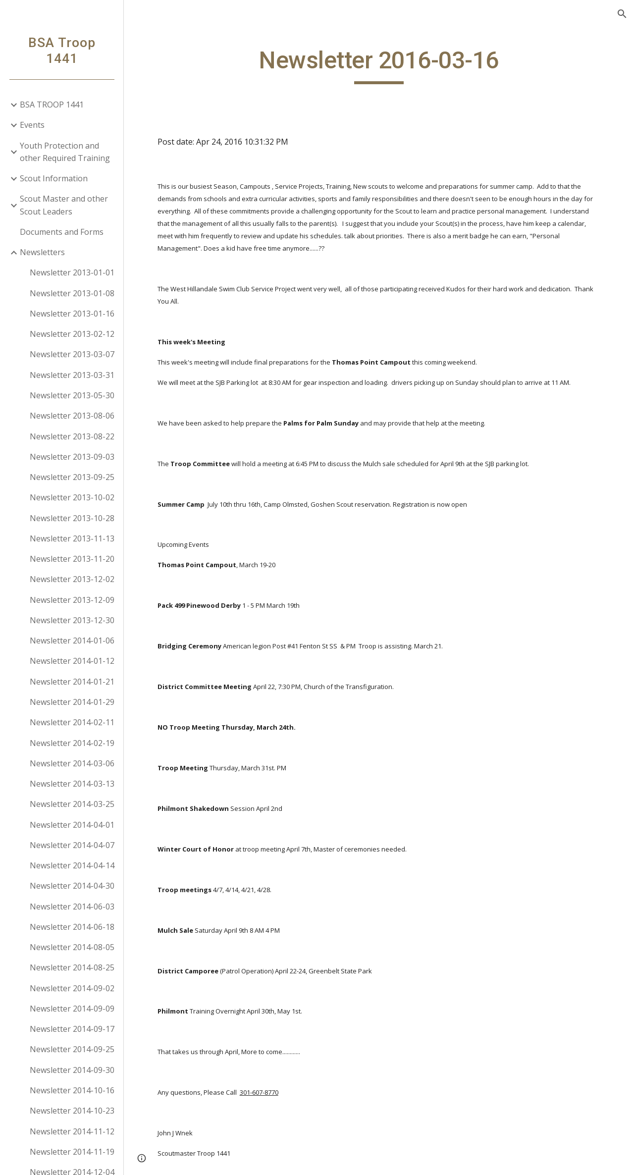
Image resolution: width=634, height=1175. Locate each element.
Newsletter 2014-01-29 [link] (72, 701)
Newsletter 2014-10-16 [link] (72, 1090)
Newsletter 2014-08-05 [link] (72, 947)
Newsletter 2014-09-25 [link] (72, 1049)
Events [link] (32, 124)
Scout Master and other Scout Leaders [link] (64, 204)
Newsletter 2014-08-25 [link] (72, 967)
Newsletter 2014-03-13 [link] (72, 783)
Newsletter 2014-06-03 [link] (72, 906)
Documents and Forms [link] (62, 231)
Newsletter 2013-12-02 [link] (72, 579)
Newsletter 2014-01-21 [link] (72, 681)
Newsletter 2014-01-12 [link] (72, 660)
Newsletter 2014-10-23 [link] (72, 1110)
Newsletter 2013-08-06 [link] (72, 415)
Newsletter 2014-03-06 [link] (72, 763)
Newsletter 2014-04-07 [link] (72, 845)
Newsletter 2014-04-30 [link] (72, 885)
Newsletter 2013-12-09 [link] (72, 599)
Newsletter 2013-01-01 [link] (72, 272)
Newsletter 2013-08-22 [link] (72, 436)
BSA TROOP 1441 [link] (52, 104)
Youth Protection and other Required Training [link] (65, 151)
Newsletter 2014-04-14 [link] (72, 865)
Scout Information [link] (54, 178)
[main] (378, 65)
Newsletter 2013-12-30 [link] (72, 620)
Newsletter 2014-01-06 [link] (72, 640)
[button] (622, 14)
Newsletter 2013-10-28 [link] (72, 518)
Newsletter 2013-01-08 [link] (72, 293)
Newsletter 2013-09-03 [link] (72, 456)
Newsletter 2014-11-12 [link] (72, 1131)
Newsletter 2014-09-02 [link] (72, 988)
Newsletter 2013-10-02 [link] (72, 497)
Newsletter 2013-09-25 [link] (72, 477)
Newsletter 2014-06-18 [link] (72, 926)
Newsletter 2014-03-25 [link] (72, 804)
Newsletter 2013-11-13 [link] (72, 538)
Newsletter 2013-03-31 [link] (72, 375)
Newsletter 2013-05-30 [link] (72, 395)
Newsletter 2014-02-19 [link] (72, 743)
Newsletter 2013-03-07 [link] (72, 354)
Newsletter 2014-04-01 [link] (72, 824)
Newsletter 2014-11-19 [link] (72, 1151)
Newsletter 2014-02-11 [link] (72, 722)
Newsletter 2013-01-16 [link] (72, 313)
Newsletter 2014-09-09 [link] (72, 1008)
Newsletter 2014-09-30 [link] (72, 1070)
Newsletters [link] (42, 252)
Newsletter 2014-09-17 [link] (72, 1028)
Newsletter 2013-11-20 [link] (72, 558)
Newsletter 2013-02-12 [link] (72, 333)
